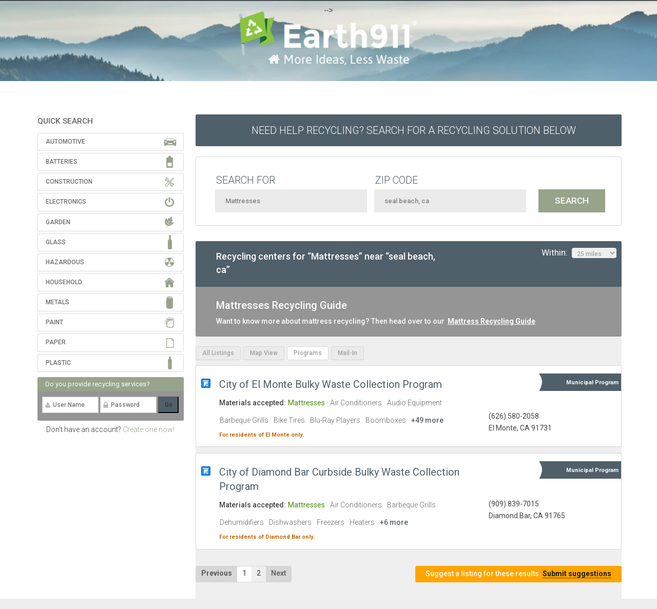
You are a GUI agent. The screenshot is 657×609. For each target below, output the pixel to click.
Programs (308, 353)
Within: (579, 253)
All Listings (218, 353)
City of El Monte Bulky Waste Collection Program (330, 384)
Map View (264, 353)
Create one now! (149, 429)
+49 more (427, 420)
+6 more (394, 522)
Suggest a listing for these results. (518, 573)
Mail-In (347, 353)
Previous (216, 573)
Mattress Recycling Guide (491, 321)
